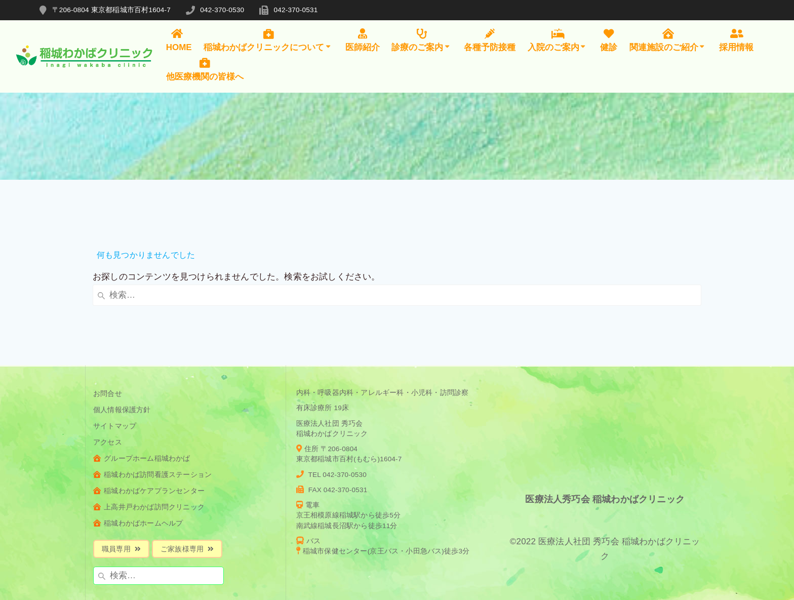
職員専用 (121, 483)
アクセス (107, 376)
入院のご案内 (558, 40)
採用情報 (736, 40)
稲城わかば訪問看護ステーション (152, 408)
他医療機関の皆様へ (205, 69)
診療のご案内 (421, 40)
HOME (179, 40)
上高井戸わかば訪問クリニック (149, 441)
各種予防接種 (489, 40)
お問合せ (107, 327)
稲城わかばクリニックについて (268, 40)
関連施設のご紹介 (668, 40)
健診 (608, 40)
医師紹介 (362, 40)
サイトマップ (114, 360)
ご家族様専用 (187, 483)
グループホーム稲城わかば (141, 392)
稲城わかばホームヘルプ (138, 457)
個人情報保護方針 (122, 343)
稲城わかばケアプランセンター (149, 424)
